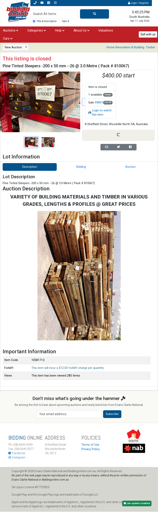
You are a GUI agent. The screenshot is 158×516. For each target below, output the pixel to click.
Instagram (17, 457)
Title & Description (46, 21)
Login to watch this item (100, 113)
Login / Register (138, 3)
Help (59, 30)
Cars (7, 38)
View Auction (13, 47)
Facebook (17, 453)
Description (29, 167)
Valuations (105, 30)
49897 (99, 102)
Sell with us (148, 34)
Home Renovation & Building (125, 47)
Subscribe (112, 414)
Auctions (10, 30)
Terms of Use (90, 444)
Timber (150, 47)
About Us (81, 30)
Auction (130, 167)
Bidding (81, 167)
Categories (36, 30)
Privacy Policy (90, 449)
